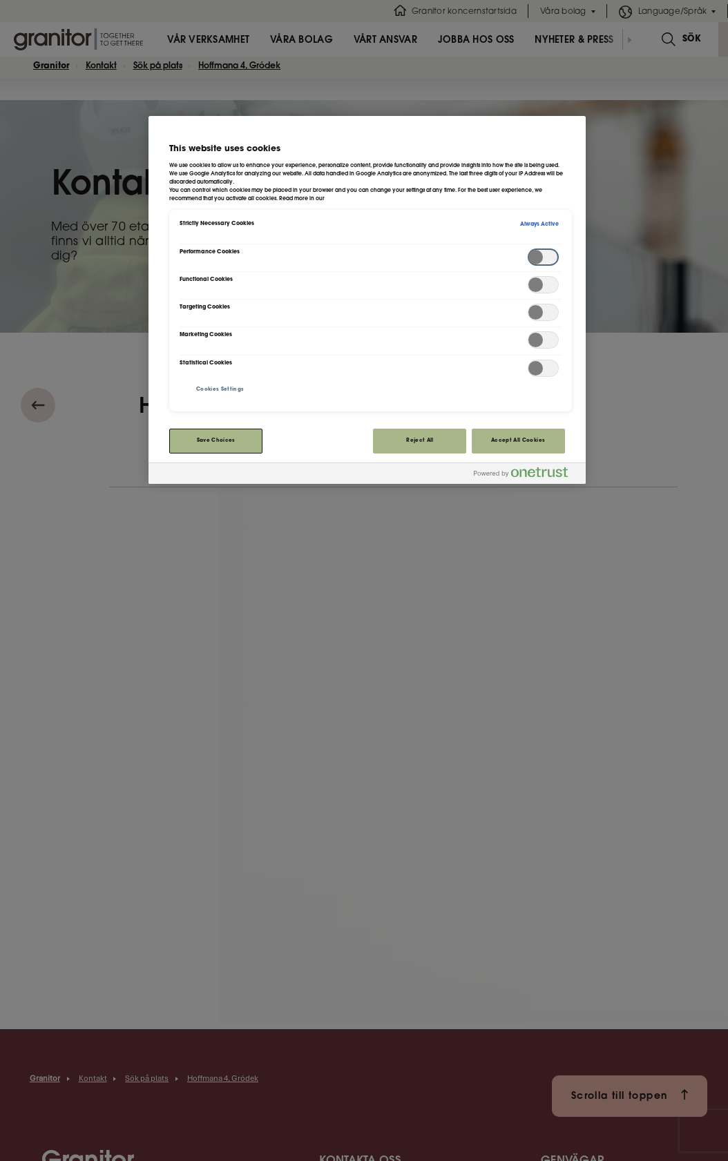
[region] (367, 300)
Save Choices (216, 440)
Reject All (420, 440)
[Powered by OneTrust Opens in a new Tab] (526, 475)
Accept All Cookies (518, 440)
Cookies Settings (220, 389)
